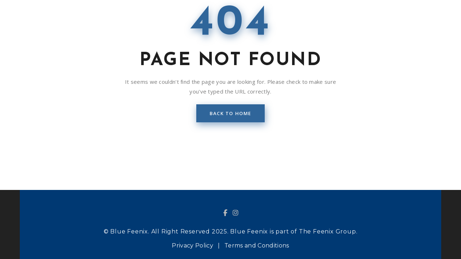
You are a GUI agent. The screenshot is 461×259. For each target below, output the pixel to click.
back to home (230, 113)
